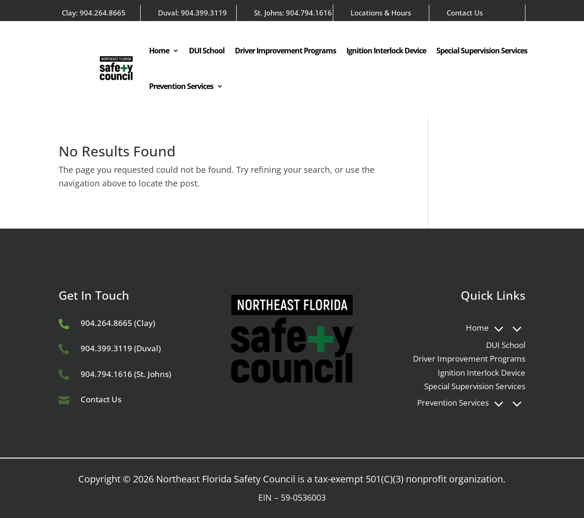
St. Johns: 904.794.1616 (293, 12)
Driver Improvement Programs (285, 50)
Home (159, 50)
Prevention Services (181, 86)
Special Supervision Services (481, 50)
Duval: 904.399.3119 (192, 12)
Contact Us (465, 12)
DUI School (207, 50)
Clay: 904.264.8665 (94, 12)
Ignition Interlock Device (386, 50)
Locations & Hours (381, 12)
